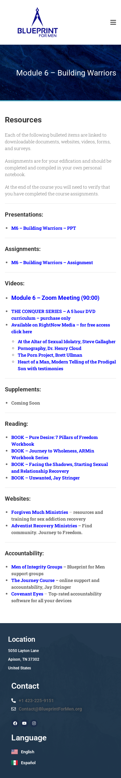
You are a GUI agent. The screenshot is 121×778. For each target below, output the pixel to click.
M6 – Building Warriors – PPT (43, 228)
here (27, 331)
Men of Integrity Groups (36, 567)
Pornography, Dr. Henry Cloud (49, 348)
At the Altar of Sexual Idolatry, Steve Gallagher (67, 341)
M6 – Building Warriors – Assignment (52, 262)
